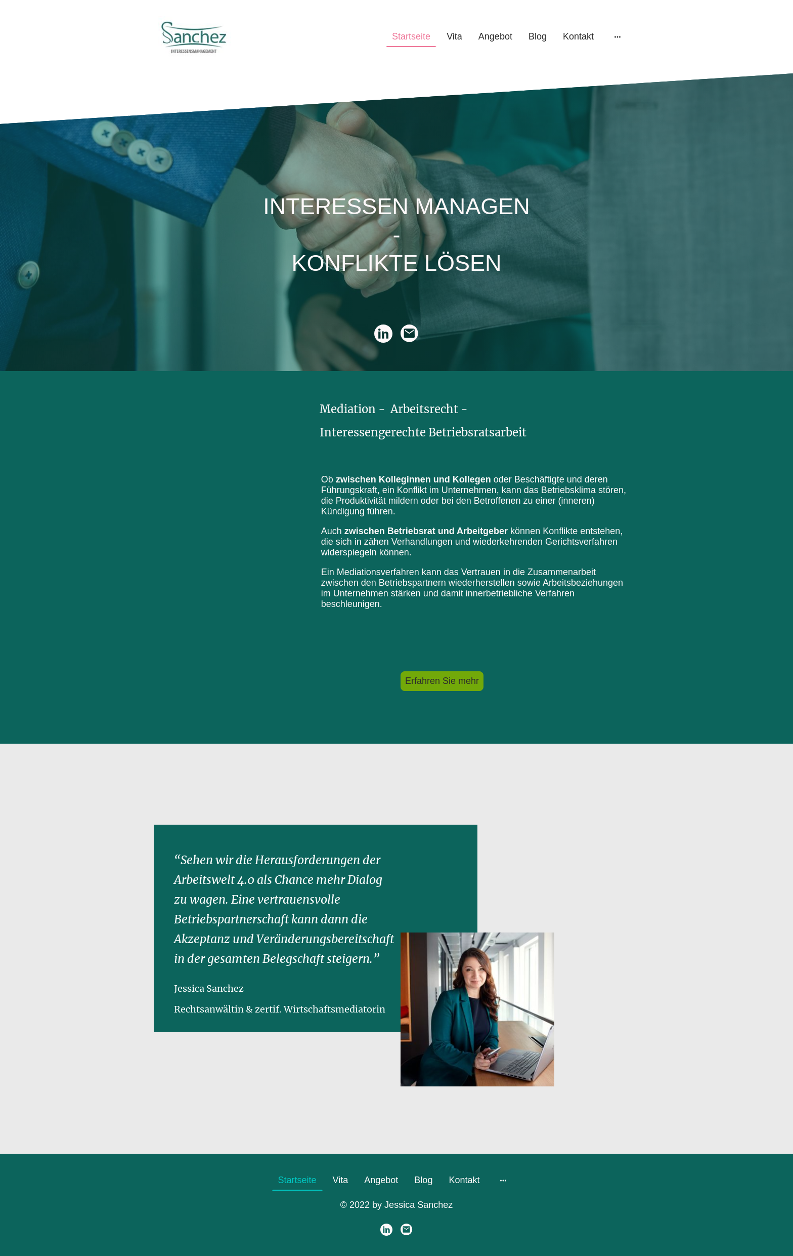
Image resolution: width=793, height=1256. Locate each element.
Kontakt (578, 36)
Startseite (411, 36)
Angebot (495, 36)
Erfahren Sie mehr (442, 681)
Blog (537, 36)
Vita (454, 36)
